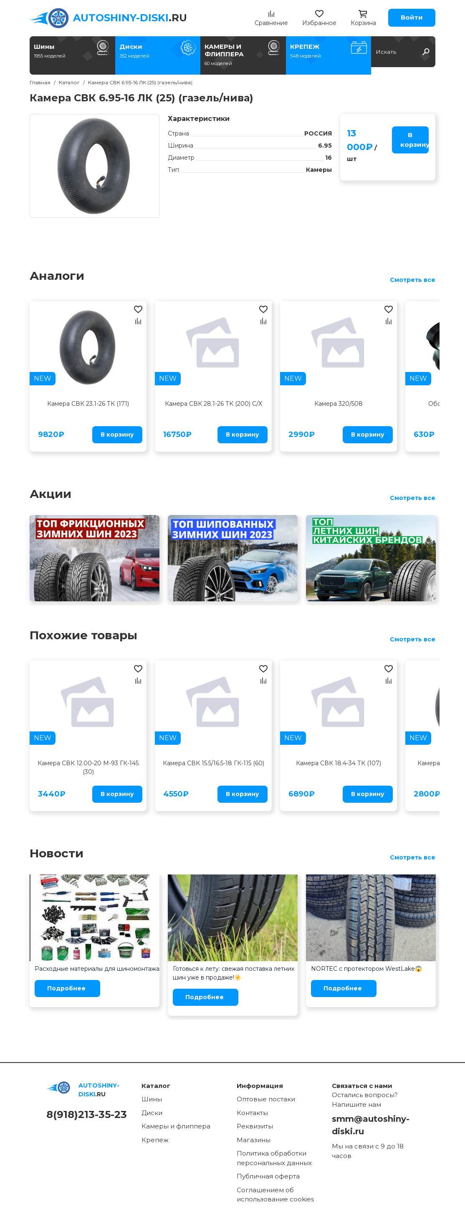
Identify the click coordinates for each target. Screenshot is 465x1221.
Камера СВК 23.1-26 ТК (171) (88, 403)
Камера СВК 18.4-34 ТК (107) (338, 763)
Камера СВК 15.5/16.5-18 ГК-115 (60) (213, 763)
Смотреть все (412, 280)
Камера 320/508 (338, 403)
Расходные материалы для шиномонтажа (97, 968)
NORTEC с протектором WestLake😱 (366, 968)
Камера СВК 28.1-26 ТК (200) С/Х (213, 403)
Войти (412, 17)
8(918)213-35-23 (86, 1114)
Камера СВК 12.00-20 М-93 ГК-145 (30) (88, 767)
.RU (130, 18)
